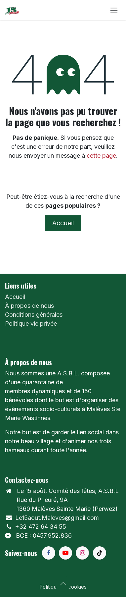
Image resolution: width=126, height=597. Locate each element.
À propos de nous (29, 305)
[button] (63, 584)
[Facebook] (48, 553)
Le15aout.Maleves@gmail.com (57, 517)
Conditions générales (34, 314)
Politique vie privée (31, 323)
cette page (101, 155)
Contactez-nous (26, 480)
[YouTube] (65, 553)
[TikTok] (99, 553)
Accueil (63, 223)
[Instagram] (82, 553)
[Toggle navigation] (114, 10)
